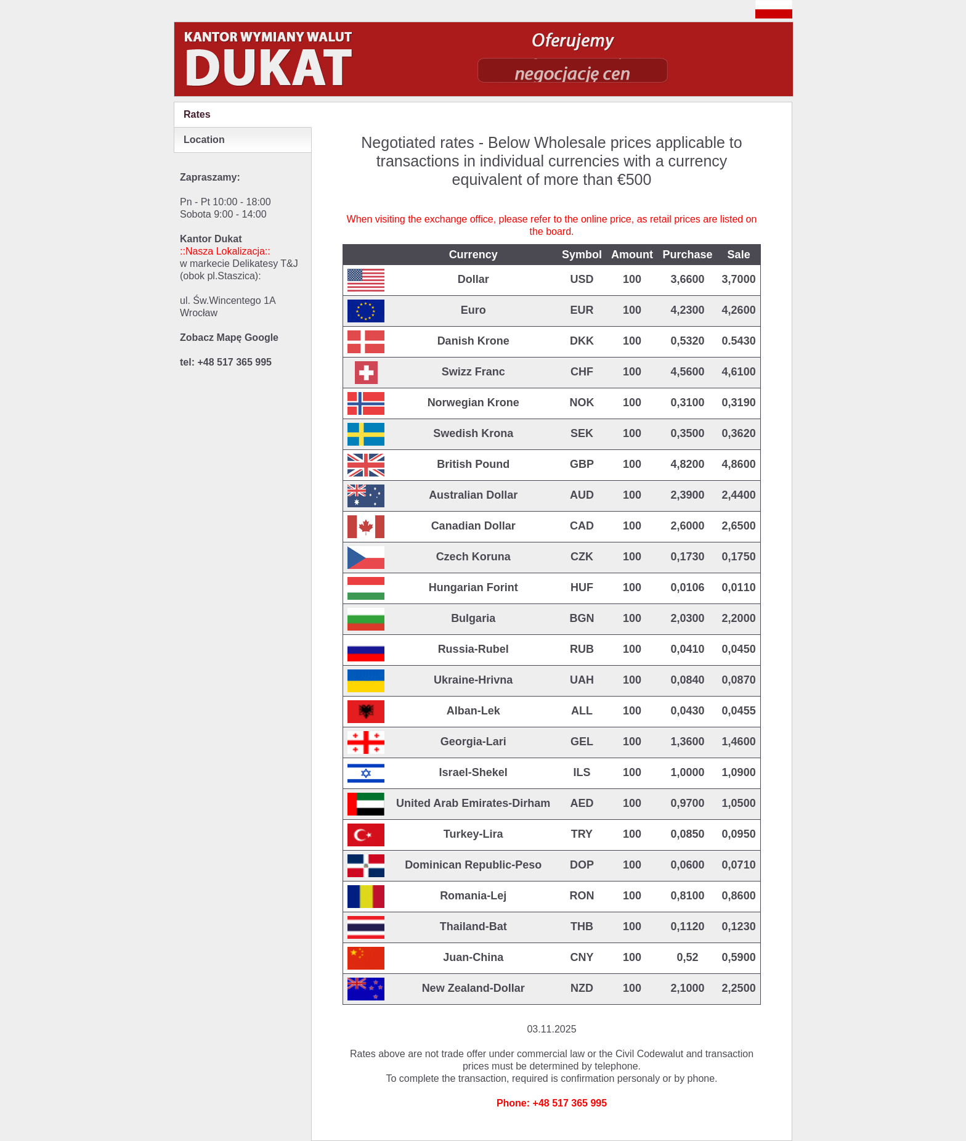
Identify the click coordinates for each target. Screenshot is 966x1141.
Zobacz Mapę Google (229, 337)
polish (773, 9)
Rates (197, 114)
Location (204, 139)
